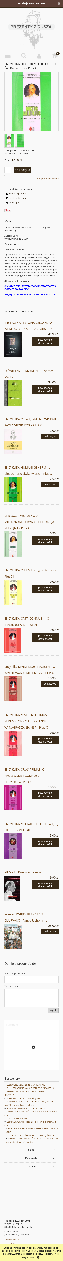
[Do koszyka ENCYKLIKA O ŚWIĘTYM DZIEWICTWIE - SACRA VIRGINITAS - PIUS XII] (50, 436)
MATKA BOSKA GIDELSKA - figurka (23, 1098)
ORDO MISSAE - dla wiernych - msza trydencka (31, 1135)
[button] (8, 56)
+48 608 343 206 (12, 1239)
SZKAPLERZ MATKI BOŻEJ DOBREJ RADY (26, 1108)
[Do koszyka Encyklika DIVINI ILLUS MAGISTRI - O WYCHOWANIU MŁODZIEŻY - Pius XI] (50, 684)
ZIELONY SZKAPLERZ (17, 1118)
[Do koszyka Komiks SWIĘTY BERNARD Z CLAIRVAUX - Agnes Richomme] (50, 931)
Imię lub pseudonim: (16, 973)
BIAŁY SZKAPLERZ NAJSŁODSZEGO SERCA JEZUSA (31, 1088)
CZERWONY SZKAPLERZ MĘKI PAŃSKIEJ (26, 1084)
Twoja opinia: (11, 986)
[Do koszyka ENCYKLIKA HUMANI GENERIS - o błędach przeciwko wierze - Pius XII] (50, 484)
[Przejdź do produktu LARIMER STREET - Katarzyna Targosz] (31, 1062)
